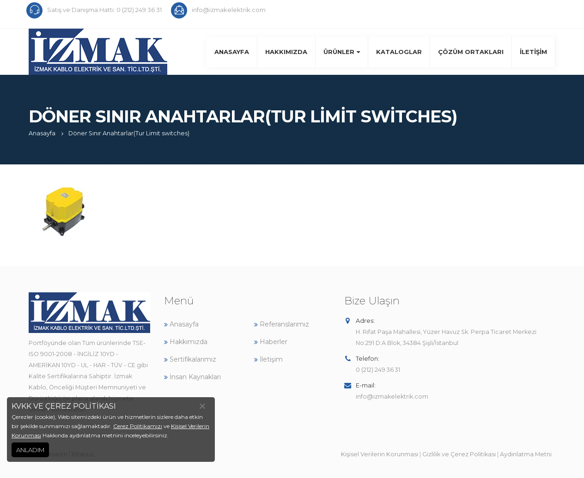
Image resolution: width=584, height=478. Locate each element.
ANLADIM (30, 450)
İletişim (533, 51)
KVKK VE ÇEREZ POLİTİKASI (64, 406)
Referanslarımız (281, 324)
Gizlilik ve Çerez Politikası (459, 454)
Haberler (270, 342)
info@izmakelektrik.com (392, 396)
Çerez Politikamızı (137, 426)
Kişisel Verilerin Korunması (379, 454)
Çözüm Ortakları (471, 51)
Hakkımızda (286, 51)
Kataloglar (399, 51)
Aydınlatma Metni (526, 454)
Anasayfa (231, 51)
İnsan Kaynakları (192, 377)
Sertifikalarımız (190, 359)
